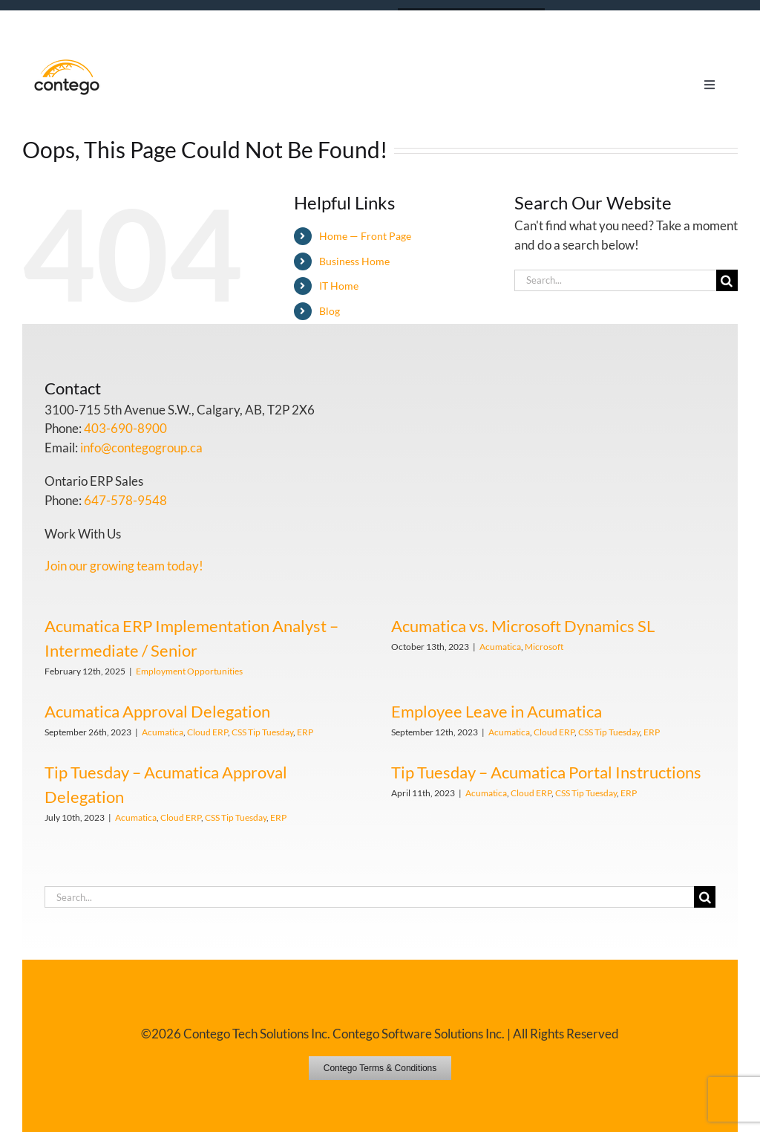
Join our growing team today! (124, 565)
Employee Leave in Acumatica (496, 711)
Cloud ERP (207, 732)
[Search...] (615, 280)
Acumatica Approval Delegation (157, 711)
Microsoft (544, 646)
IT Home (338, 285)
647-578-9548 (125, 500)
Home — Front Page (365, 236)
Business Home (354, 261)
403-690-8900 (125, 428)
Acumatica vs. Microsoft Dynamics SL (523, 626)
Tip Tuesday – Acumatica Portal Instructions (546, 772)
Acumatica (500, 646)
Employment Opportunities (189, 671)
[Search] (727, 280)
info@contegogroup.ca (141, 447)
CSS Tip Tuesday (262, 732)
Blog (329, 311)
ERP (305, 732)
